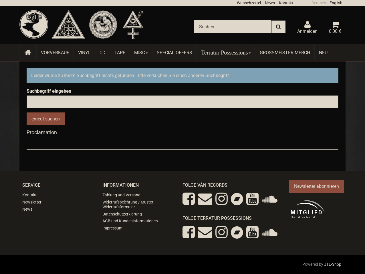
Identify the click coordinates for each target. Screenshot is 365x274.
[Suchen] (232, 26)
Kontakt (286, 3)
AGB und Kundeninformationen (130, 221)
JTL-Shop (332, 264)
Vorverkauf (55, 52)
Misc (141, 52)
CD (103, 52)
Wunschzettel (249, 3)
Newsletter (31, 202)
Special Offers (174, 52)
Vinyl (84, 52)
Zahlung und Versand (121, 195)
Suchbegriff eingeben (49, 91)
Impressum (112, 228)
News (270, 3)
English (336, 3)
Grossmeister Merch (285, 52)
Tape (119, 52)
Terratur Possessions (226, 52)
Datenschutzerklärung (122, 214)
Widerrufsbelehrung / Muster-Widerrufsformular (128, 204)
